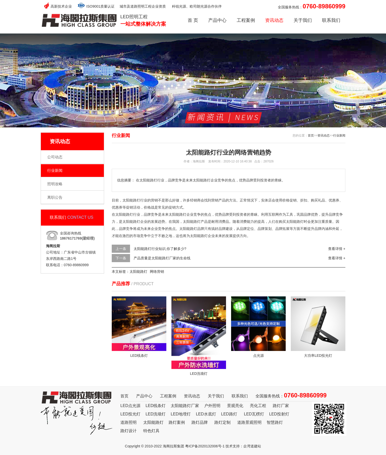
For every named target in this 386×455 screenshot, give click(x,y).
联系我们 (331, 20)
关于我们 (303, 20)
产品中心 (217, 20)
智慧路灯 (275, 422)
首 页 (193, 20)
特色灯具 (151, 431)
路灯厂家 (281, 405)
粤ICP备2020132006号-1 (205, 446)
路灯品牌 (199, 422)
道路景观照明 (249, 422)
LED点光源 (130, 405)
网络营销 (157, 271)
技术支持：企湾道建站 (243, 446)
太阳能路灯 (138, 271)
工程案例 (246, 20)
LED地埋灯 (181, 414)
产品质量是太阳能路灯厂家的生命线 (162, 258)
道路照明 (128, 422)
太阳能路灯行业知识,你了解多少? (160, 249)
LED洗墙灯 (156, 414)
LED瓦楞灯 (254, 414)
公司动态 (54, 157)
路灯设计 (128, 431)
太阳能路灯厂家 (185, 405)
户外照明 (212, 405)
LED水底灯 (206, 414)
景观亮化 (235, 405)
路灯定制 (222, 422)
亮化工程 (258, 405)
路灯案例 (177, 422)
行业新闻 (54, 170)
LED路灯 (229, 414)
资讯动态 (274, 20)
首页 (311, 135)
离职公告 (54, 197)
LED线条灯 (156, 405)
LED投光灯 (130, 414)
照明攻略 (54, 184)
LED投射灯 (279, 414)
